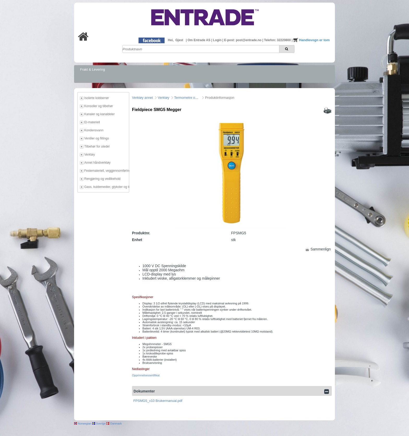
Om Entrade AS (199, 40)
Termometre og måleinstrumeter (198, 98)
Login (217, 40)
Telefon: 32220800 (278, 40)
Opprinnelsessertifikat (146, 375)
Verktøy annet (142, 98)
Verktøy (89, 154)
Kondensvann (93, 130)
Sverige (99, 423)
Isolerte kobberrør (96, 98)
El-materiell (92, 122)
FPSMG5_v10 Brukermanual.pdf (157, 401)
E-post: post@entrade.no (243, 40)
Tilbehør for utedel (97, 146)
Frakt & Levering (92, 69)
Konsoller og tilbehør (98, 106)
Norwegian (83, 423)
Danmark (114, 423)
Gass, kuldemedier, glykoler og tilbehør (106, 187)
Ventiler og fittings (96, 138)
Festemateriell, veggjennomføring (106, 171)
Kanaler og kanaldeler (99, 114)
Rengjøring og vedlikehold (102, 179)
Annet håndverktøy (97, 162)
